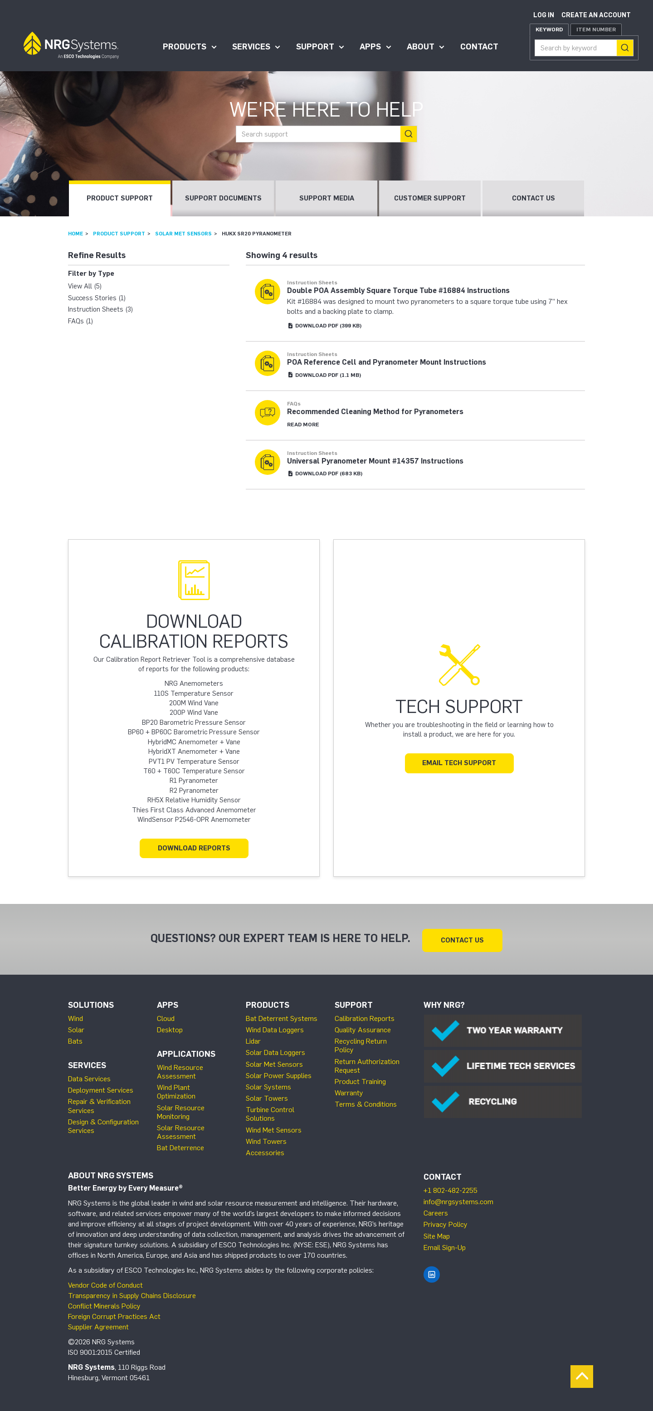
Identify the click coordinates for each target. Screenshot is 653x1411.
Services (251, 47)
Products (184, 47)
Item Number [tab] (596, 29)
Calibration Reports (365, 1016)
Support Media (326, 198)
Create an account (596, 15)
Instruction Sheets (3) (100, 309)
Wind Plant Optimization (176, 1090)
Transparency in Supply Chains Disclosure (132, 1293)
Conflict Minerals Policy (104, 1304)
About (420, 47)
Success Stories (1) (97, 298)
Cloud (166, 1016)
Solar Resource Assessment (181, 1130)
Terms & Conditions (366, 1102)
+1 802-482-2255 (451, 1188)
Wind (75, 1016)
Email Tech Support (459, 763)
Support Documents (223, 198)
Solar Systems (268, 1085)
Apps (370, 47)
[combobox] (584, 47)
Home (75, 233)
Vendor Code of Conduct (105, 1283)
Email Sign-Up (445, 1245)
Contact (479, 47)
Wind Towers (266, 1139)
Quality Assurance (363, 1028)
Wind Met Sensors (274, 1127)
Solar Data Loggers (275, 1050)
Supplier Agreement (98, 1324)
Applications (186, 1052)
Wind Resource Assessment (180, 1070)
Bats (75, 1039)
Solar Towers (267, 1096)
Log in (543, 15)
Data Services (89, 1077)
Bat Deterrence (180, 1146)
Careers (436, 1211)
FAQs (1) (80, 321)
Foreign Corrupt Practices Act (114, 1314)
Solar (76, 1028)
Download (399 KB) (324, 325)
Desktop (170, 1028)
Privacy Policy (446, 1222)
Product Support (120, 198)
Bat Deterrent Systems (281, 1016)
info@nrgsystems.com (458, 1200)
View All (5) (85, 286)
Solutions (91, 1003)
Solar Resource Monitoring (181, 1109)
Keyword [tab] (549, 29)
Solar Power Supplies (279, 1073)
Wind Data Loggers (275, 1028)
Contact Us (533, 198)
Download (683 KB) (325, 473)
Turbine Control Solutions (270, 1112)
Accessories (265, 1151)
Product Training (360, 1079)
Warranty (349, 1091)
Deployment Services (100, 1088)
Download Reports (194, 848)
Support (315, 47)
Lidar (253, 1039)
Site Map (437, 1234)
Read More (303, 424)
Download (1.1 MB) (324, 375)
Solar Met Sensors (183, 233)
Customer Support (430, 198)
